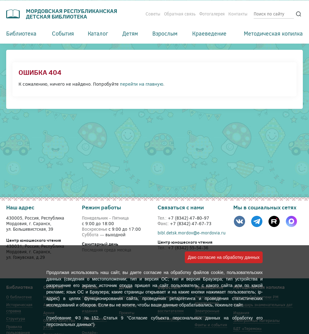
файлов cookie (208, 272)
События (63, 33)
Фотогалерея (212, 14)
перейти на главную (141, 84)
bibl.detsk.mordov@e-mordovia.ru (192, 233)
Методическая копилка (273, 33)
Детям (130, 33)
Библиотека (21, 33)
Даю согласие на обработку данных (224, 257)
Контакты (238, 14)
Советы (153, 14)
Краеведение (209, 33)
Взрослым (165, 33)
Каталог (98, 33)
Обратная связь (180, 14)
